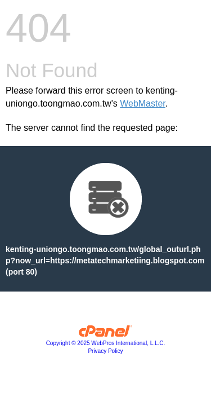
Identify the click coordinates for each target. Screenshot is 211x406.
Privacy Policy (105, 351)
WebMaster (142, 103)
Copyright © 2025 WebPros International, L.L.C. (105, 343)
